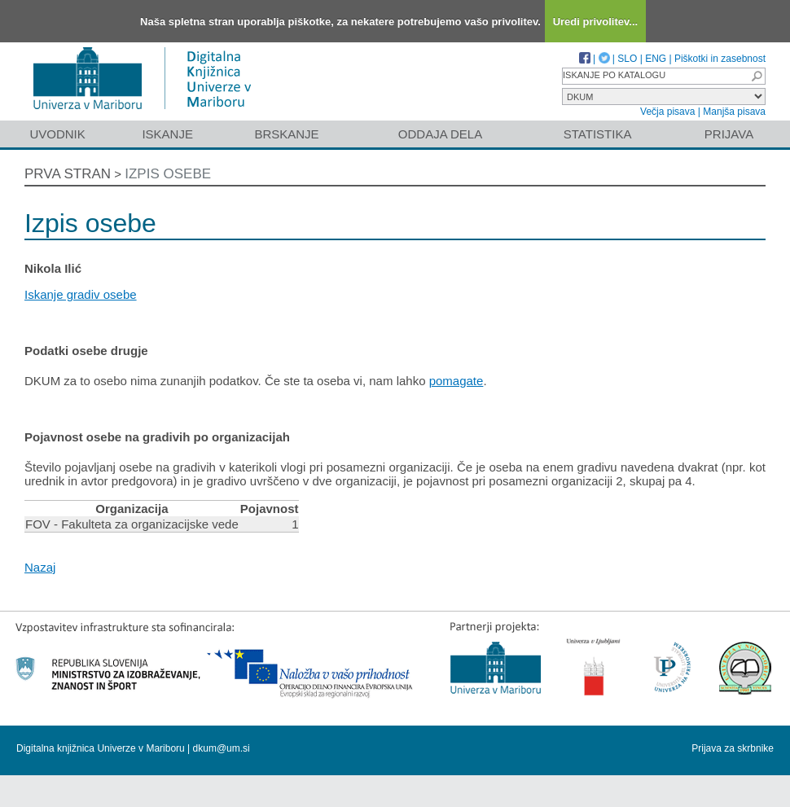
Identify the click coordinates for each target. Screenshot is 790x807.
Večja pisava (667, 111)
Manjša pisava (734, 111)
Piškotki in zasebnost (720, 58)
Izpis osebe (168, 174)
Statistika (598, 134)
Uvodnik (57, 134)
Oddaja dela (440, 134)
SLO (627, 58)
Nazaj (39, 567)
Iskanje (167, 134)
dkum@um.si (221, 748)
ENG (655, 58)
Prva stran (67, 174)
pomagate (456, 381)
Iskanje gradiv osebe (80, 294)
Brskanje (286, 134)
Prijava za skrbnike (732, 748)
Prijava (728, 134)
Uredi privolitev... (596, 21)
